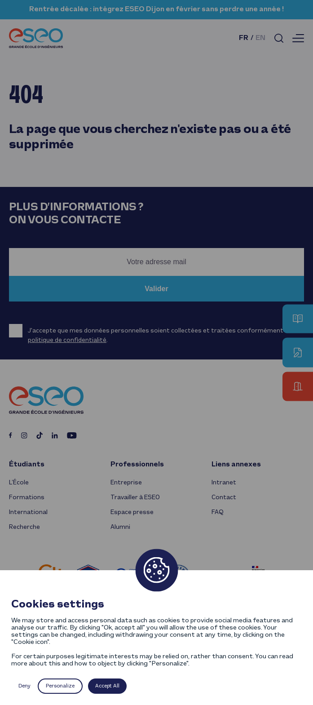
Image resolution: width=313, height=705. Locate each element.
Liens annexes (236, 465)
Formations (26, 497)
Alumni (120, 527)
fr (243, 38)
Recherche (24, 527)
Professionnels (137, 465)
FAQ (218, 512)
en (260, 38)
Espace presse (132, 512)
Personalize (60, 686)
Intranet (224, 482)
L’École (19, 482)
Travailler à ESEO (135, 497)
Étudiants (26, 465)
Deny (24, 686)
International (28, 512)
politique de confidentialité (67, 340)
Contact (224, 497)
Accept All (107, 686)
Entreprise (126, 482)
